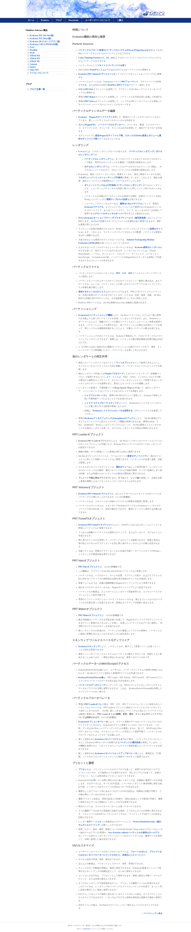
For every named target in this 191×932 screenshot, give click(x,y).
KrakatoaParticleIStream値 (90, 677)
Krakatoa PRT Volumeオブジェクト (94, 74)
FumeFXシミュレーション (102, 70)
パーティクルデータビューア (91, 685)
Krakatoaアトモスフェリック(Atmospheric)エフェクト (110, 418)
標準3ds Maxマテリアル (131, 204)
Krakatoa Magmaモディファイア (94, 117)
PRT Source (90, 101)
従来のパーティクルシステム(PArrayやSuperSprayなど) (125, 50)
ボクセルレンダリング (94, 167)
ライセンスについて (39, 73)
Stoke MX (34, 70)
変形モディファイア (136, 456)
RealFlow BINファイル (118, 85)
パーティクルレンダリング (141, 151)
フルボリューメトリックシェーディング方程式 (100, 177)
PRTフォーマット (129, 82)
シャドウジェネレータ (94, 395)
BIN (130, 273)
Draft (32, 53)
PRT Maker (90, 97)
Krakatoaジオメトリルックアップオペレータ (116, 753)
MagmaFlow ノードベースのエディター (104, 125)
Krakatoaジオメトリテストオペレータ (113, 739)
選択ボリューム (123, 467)
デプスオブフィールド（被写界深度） (130, 218)
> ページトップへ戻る (152, 913)
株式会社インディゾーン (92, 929)
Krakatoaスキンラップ (89, 646)
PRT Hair (89, 89)
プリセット (83, 769)
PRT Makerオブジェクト (89, 615)
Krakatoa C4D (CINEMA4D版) (44, 44)
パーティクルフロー (87, 50)
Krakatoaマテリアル (93, 207)
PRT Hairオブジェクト (89, 567)
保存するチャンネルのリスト (91, 292)
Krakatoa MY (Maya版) (40, 38)
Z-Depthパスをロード (113, 373)
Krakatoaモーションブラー (97, 218)
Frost (32, 47)
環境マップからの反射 (116, 199)
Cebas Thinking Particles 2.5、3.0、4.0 (95, 58)
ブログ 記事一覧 (37, 89)
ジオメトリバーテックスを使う (111, 65)
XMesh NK (35, 61)
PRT (118, 273)
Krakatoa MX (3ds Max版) (42, 35)
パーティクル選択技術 (130, 742)
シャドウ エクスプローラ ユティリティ (102, 403)
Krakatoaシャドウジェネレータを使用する (113, 411)
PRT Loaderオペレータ (95, 704)
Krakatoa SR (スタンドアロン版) (45, 41)
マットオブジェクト (125, 363)
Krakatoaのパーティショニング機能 (95, 315)
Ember (33, 67)
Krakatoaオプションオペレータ (93, 722)
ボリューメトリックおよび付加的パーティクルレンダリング (112, 185)
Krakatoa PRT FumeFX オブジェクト (95, 525)
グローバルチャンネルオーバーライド (112, 213)
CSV (124, 273)
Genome (33, 64)
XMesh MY (35, 58)
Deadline (34, 50)
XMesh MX (35, 56)
